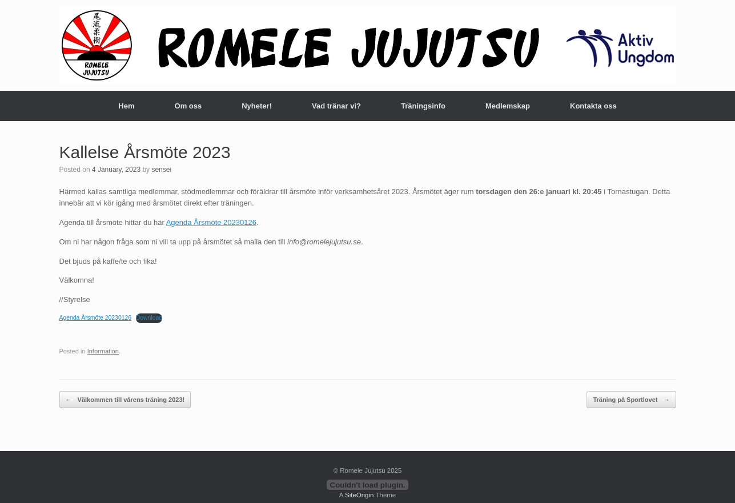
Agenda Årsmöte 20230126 (211, 222)
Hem (126, 106)
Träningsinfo (423, 106)
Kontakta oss (593, 106)
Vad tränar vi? (336, 106)
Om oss (188, 106)
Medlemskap (507, 106)
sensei (161, 170)
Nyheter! (257, 106)
